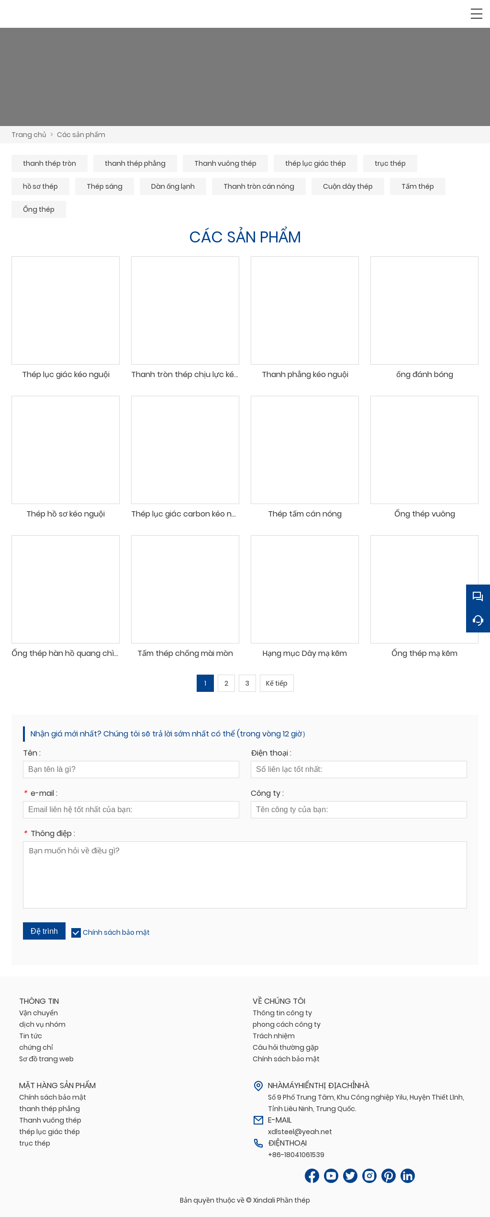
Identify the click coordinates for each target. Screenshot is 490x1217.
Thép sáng (104, 186)
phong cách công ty (287, 1024)
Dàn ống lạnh (173, 186)
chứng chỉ (36, 1047)
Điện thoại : (271, 753)
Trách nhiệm (274, 1036)
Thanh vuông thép (225, 163)
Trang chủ (28, 134)
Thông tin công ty (282, 1013)
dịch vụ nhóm (42, 1024)
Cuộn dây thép (348, 186)
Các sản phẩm (81, 134)
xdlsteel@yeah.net (300, 1132)
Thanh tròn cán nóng (258, 186)
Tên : (32, 753)
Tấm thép (417, 186)
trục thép (390, 163)
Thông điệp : (49, 834)
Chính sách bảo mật (116, 932)
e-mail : (40, 794)
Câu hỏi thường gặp (286, 1047)
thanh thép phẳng (135, 163)
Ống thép (39, 209)
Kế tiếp (277, 683)
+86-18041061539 (296, 1155)
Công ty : (267, 794)
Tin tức (30, 1036)
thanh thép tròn (49, 163)
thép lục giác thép (315, 163)
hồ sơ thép (40, 186)
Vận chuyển (38, 1013)
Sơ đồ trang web (46, 1059)
